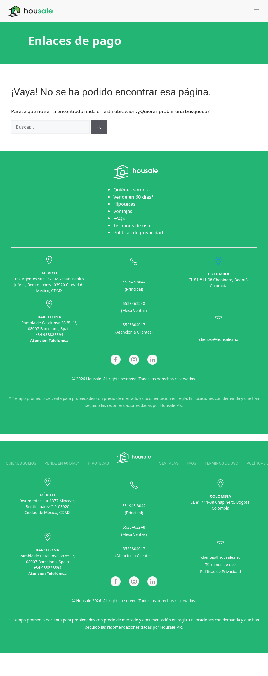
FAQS (119, 218)
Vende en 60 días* (133, 197)
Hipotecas (124, 204)
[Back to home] (30, 11)
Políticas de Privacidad (220, 570)
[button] (256, 11)
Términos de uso (131, 225)
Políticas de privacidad (138, 232)
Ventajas (122, 211)
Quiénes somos (130, 189)
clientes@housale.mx (218, 338)
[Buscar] (99, 127)
